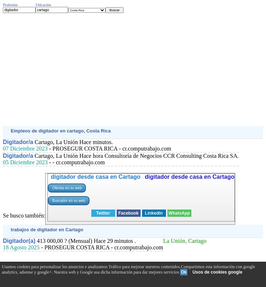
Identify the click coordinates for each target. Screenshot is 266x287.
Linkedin (154, 213)
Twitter (103, 213)
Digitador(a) (19, 241)
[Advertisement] (133, 69)
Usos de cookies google (217, 272)
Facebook (128, 213)
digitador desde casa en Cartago (95, 177)
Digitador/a (18, 142)
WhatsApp (179, 213)
